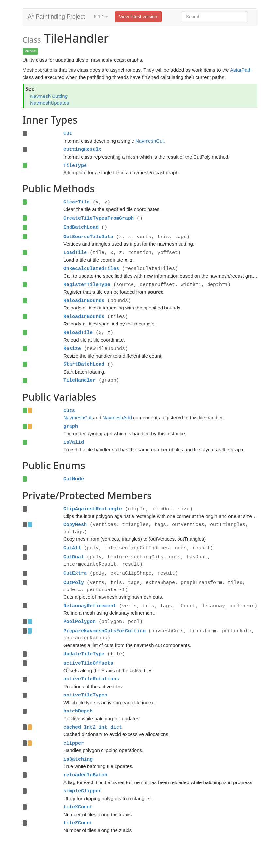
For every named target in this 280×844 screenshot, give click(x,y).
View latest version (138, 16)
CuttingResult (82, 149)
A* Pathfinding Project (56, 16)
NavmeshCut (149, 141)
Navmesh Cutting (49, 96)
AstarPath (241, 70)
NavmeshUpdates (49, 103)
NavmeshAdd (117, 417)
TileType (75, 165)
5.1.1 (101, 16)
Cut (67, 133)
